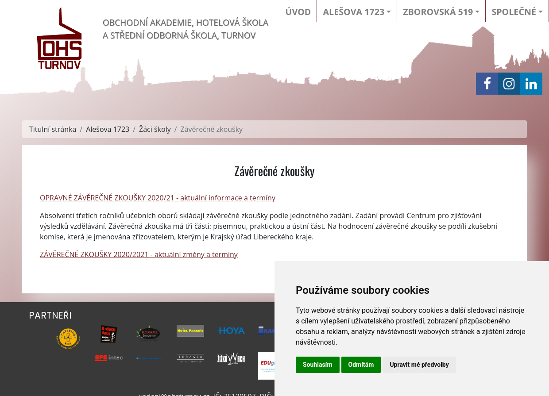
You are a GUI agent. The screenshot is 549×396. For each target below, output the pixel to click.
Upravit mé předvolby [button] (419, 364)
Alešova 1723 (353, 12)
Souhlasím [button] (317, 364)
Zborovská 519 (438, 12)
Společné (513, 12)
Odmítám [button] (361, 364)
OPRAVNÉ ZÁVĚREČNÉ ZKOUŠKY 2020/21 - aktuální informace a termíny (157, 198)
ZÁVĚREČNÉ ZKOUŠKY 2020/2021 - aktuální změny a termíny (139, 254)
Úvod (298, 12)
